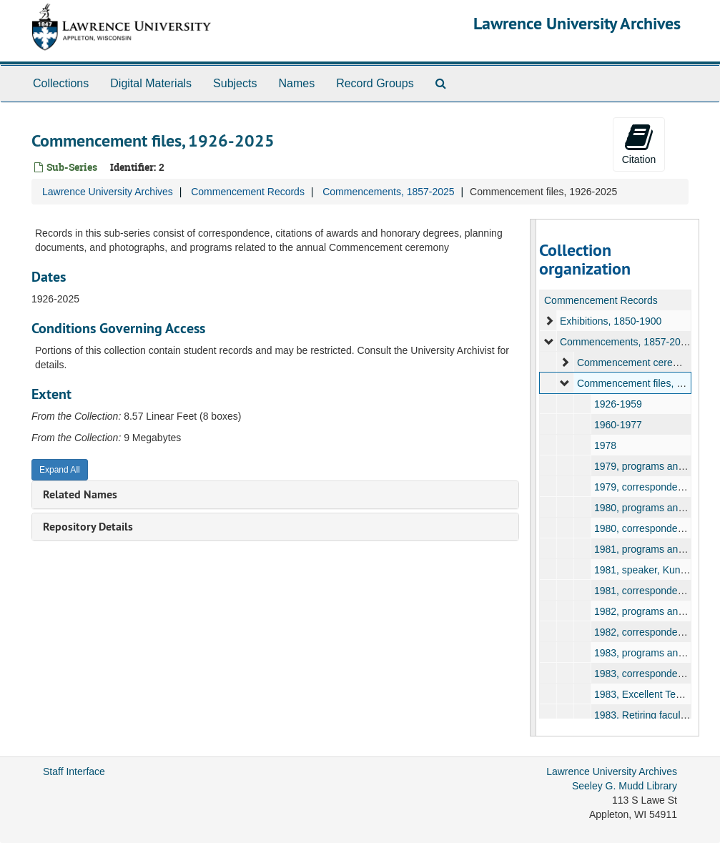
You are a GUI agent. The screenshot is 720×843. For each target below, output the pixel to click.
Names (296, 83)
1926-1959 (618, 404)
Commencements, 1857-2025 (388, 191)
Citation (639, 143)
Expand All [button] (59, 470)
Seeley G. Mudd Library (624, 786)
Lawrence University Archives (577, 23)
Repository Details (88, 526)
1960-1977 (618, 424)
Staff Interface (74, 771)
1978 (605, 445)
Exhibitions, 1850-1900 (610, 321)
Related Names (80, 494)
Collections (61, 83)
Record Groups (375, 83)
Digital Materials (151, 83)
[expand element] (549, 321)
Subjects (235, 83)
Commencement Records (248, 191)
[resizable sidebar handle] (533, 478)
